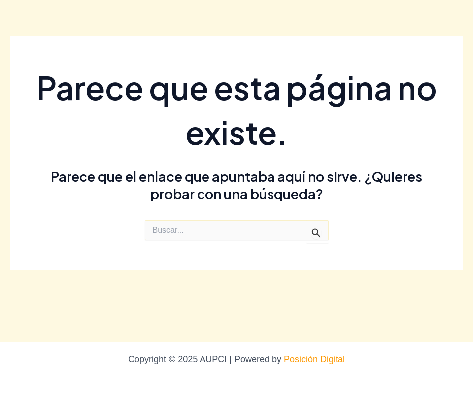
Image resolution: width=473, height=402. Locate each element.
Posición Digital (314, 359)
